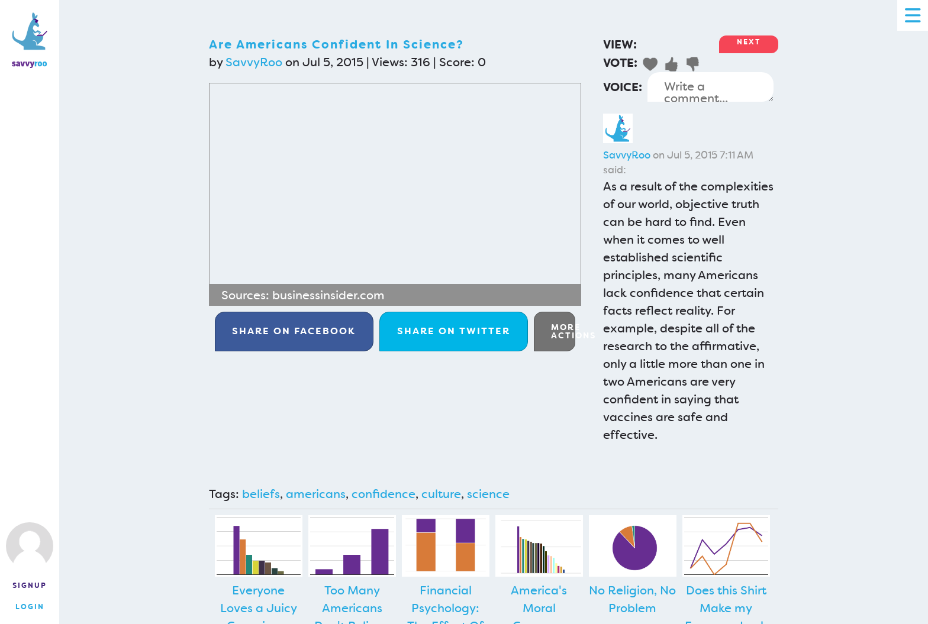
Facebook (294, 331)
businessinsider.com (328, 295)
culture (441, 494)
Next (749, 42)
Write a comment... (710, 87)
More (563, 331)
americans (316, 494)
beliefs (261, 494)
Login (29, 607)
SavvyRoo (253, 62)
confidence (383, 494)
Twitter (453, 331)
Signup (29, 585)
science (488, 494)
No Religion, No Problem (632, 599)
